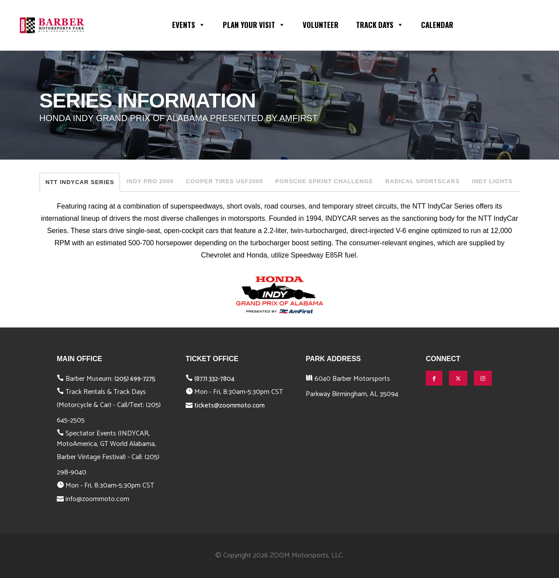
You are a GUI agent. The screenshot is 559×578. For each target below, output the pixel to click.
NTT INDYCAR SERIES (79, 182)
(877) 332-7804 (214, 378)
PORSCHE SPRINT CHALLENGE (324, 181)
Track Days (380, 24)
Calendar (437, 24)
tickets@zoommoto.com (229, 405)
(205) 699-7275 (134, 378)
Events (188, 24)
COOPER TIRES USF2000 (224, 181)
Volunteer (320, 24)
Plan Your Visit (254, 24)
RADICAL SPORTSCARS (422, 181)
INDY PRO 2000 (149, 181)
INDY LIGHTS (492, 181)
